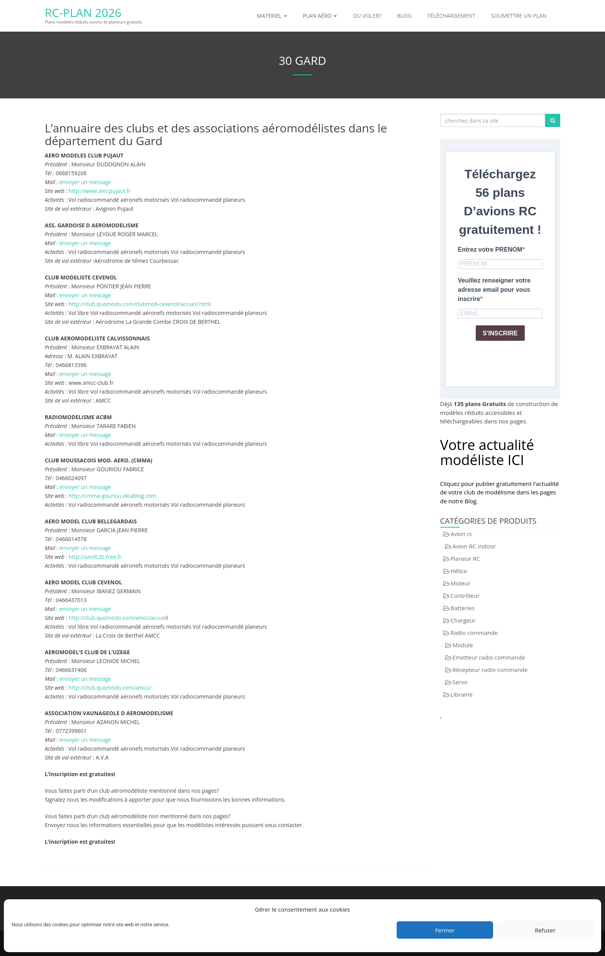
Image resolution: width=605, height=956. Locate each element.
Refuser (545, 930)
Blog (404, 15)
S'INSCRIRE (500, 333)
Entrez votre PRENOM (490, 249)
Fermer (445, 930)
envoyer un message (85, 182)
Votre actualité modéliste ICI (487, 452)
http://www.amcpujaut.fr (100, 191)
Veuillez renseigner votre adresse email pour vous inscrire (494, 289)
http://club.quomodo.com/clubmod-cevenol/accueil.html (140, 304)
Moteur (461, 583)
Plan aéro (320, 15)
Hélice (459, 571)
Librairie (462, 694)
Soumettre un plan (518, 15)
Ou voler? (367, 15)
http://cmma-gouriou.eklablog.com (112, 495)
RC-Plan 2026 (83, 12)
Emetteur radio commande (489, 657)
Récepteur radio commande (490, 669)
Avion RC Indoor (474, 546)
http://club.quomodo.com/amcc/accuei (117, 617)
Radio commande (474, 632)
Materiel (272, 15)
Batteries (463, 608)
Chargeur (463, 620)
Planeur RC (465, 558)
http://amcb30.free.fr (95, 556)
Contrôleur (465, 595)
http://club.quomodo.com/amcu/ (110, 687)
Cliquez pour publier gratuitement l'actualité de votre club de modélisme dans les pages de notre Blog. (499, 492)
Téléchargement (451, 15)
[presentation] (516, 362)
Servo (460, 682)
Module (463, 645)
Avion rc (461, 534)
